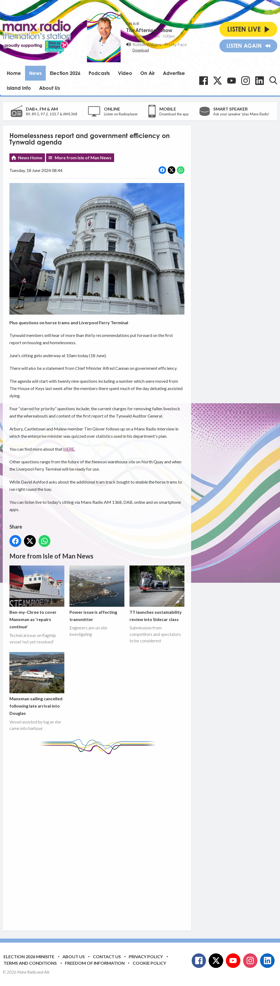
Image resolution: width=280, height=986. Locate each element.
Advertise (174, 73)
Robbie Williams (147, 44)
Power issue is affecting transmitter (96, 594)
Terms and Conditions (30, 963)
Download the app (174, 114)
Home (14, 73)
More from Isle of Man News (83, 157)
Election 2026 (65, 73)
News (35, 73)
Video (125, 73)
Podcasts (99, 73)
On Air (147, 73)
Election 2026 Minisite (29, 956)
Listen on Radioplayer (121, 114)
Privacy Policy (146, 956)
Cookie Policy (149, 963)
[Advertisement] (110, 838)
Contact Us (107, 956)
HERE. (69, 448)
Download (140, 50)
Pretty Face (175, 44)
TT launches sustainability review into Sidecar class (157, 594)
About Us (49, 88)
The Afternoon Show (149, 30)
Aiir (47, 972)
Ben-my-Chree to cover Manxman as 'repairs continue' (36, 597)
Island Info (19, 88)
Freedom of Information (95, 963)
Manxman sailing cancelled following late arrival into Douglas (36, 684)
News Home (30, 157)
